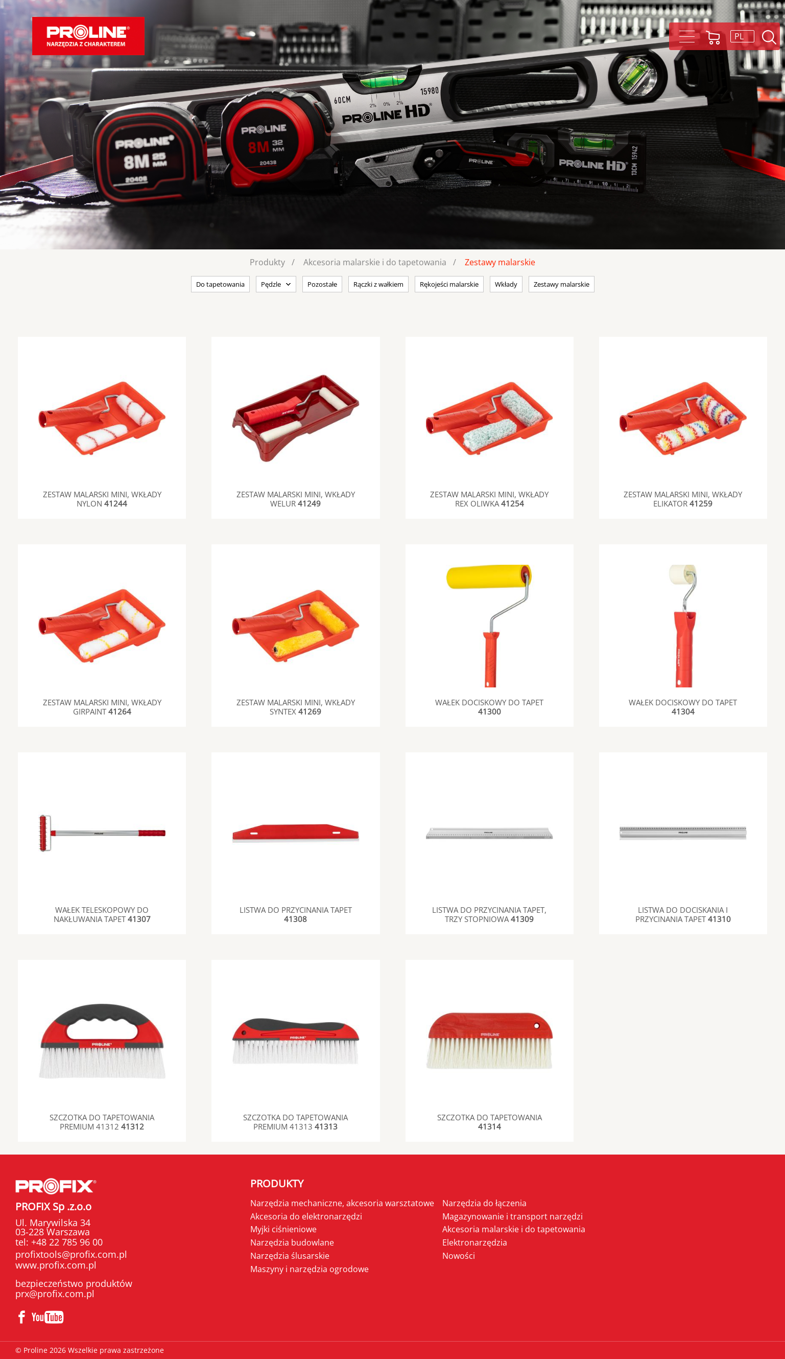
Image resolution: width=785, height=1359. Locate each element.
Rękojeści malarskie (449, 284)
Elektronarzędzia (474, 1242)
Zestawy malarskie (500, 262)
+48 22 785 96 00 (66, 1242)
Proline (88, 36)
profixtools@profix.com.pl (71, 1254)
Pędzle (271, 284)
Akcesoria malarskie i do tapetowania (374, 262)
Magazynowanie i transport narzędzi (512, 1216)
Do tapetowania (220, 284)
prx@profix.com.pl (54, 1293)
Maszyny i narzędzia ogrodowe (309, 1269)
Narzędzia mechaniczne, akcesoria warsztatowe (342, 1203)
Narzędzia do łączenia (484, 1203)
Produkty (267, 262)
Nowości (458, 1255)
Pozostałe (322, 284)
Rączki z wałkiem (378, 284)
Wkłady (506, 284)
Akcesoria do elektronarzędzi (306, 1216)
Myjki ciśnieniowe (283, 1229)
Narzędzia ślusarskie (289, 1255)
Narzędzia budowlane (292, 1242)
